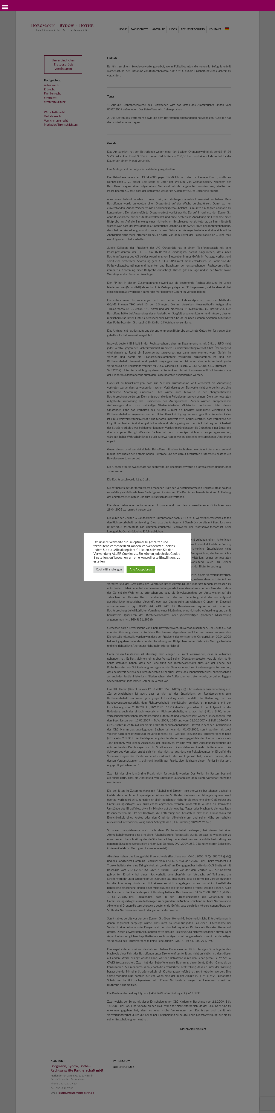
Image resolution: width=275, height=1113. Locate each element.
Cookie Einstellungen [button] (109, 569)
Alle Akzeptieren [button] (141, 569)
